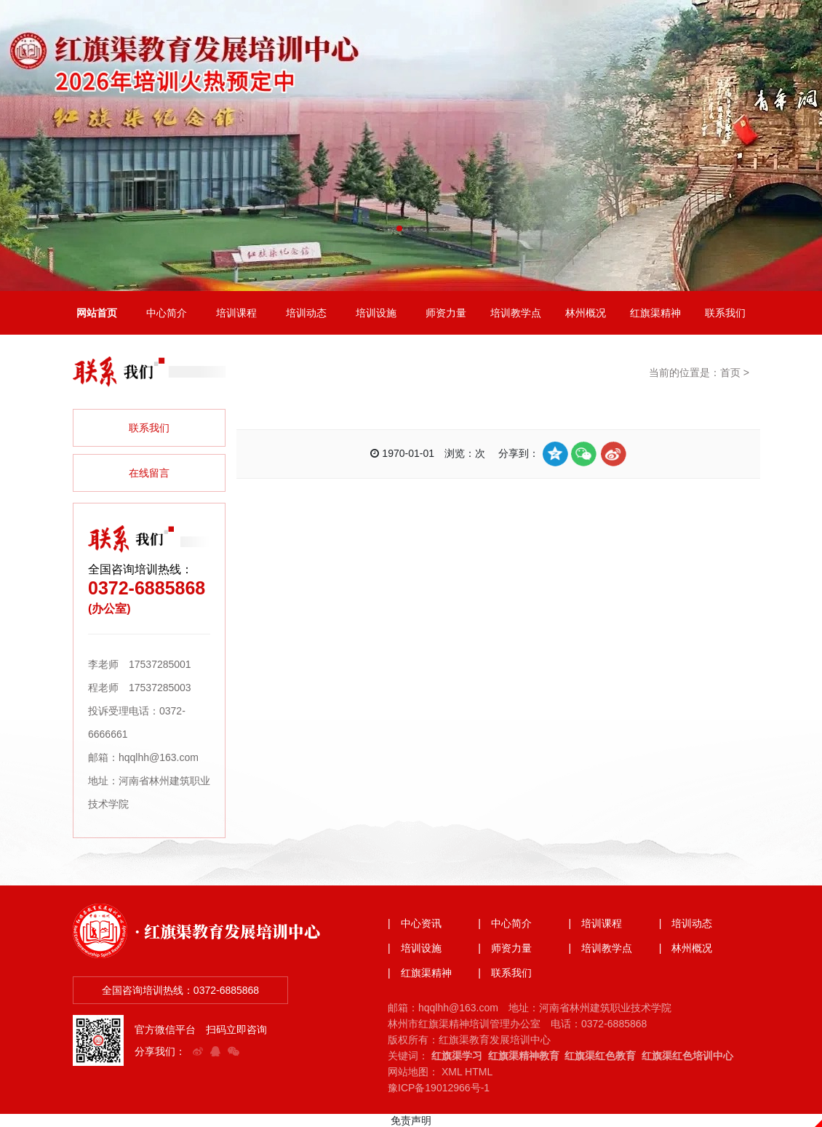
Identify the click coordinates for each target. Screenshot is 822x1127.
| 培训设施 (415, 948)
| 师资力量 (505, 948)
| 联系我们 (505, 973)
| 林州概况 (686, 948)
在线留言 (149, 473)
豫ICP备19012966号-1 (439, 1088)
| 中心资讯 (415, 923)
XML (452, 1072)
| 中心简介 (505, 923)
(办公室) (109, 608)
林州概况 (585, 313)
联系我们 (725, 313)
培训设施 (376, 313)
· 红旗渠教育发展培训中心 (227, 931)
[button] (399, 228)
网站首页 (96, 313)
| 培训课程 (596, 923)
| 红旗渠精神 (420, 973)
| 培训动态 (686, 923)
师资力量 (446, 313)
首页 (730, 372)
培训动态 (306, 313)
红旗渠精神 (655, 313)
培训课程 (236, 313)
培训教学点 (515, 313)
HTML (478, 1072)
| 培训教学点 (601, 948)
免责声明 (411, 1120)
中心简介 (166, 313)
